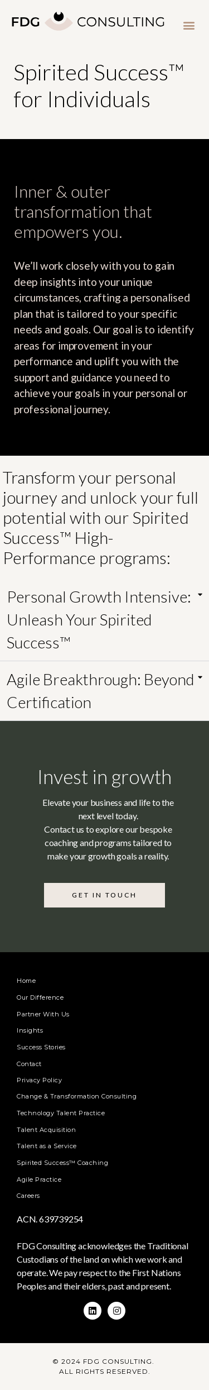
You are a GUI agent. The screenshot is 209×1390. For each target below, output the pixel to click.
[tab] (104, 620)
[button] (188, 25)
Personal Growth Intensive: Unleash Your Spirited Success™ (99, 619)
